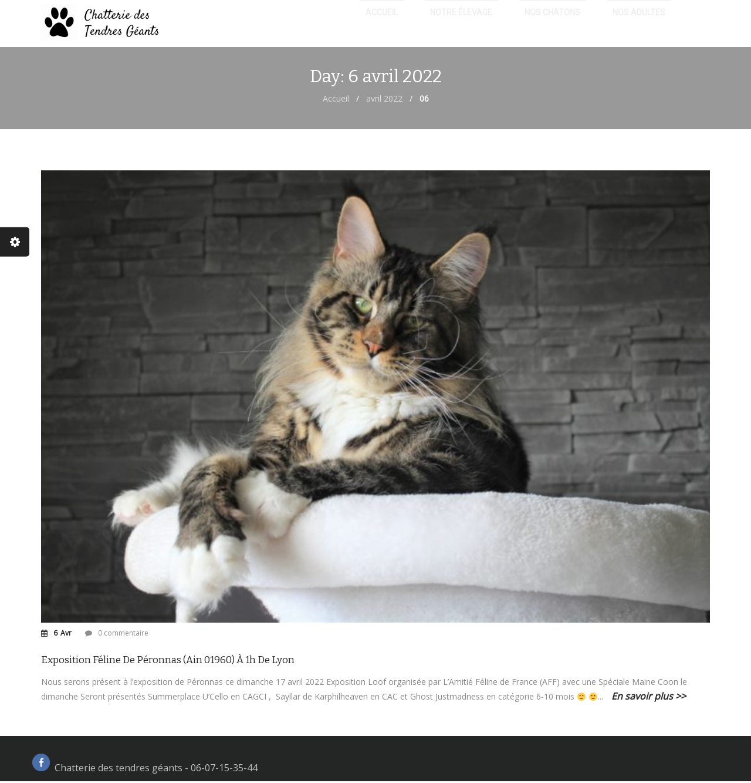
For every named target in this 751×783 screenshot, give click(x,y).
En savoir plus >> (648, 697)
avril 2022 (384, 100)
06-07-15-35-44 (224, 769)
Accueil (336, 100)
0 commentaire (123, 635)
